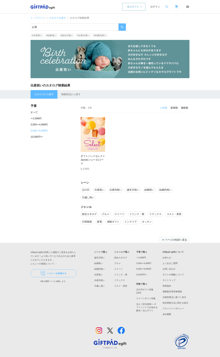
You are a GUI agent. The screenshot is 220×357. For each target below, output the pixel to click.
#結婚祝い (51, 35)
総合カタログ (120, 257)
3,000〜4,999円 (39, 124)
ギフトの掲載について (173, 274)
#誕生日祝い (66, 35)
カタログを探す (57, 18)
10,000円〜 (37, 137)
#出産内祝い (83, 35)
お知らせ (167, 257)
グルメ (117, 263)
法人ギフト (133, 6)
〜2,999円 (36, 118)
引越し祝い (99, 286)
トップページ (38, 18)
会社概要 (167, 314)
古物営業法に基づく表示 (174, 297)
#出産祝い (37, 35)
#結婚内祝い (100, 35)
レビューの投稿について (44, 264)
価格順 (184, 107)
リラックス (119, 280)
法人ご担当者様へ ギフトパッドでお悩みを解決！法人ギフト (147, 307)
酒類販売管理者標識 (172, 291)
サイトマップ (169, 280)
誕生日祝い (99, 257)
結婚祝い (98, 263)
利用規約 (167, 286)
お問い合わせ (169, 269)
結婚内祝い (99, 269)
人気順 (163, 107)
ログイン (155, 6)
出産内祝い (99, 280)
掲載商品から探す (71, 94)
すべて (34, 112)
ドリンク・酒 (120, 274)
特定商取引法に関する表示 (175, 303)
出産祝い (98, 274)
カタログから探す (44, 94)
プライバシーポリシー (173, 308)
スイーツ (118, 269)
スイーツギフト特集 (146, 298)
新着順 (174, 107)
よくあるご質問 (170, 263)
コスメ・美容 (120, 286)
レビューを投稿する (53, 273)
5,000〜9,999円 (39, 130)
